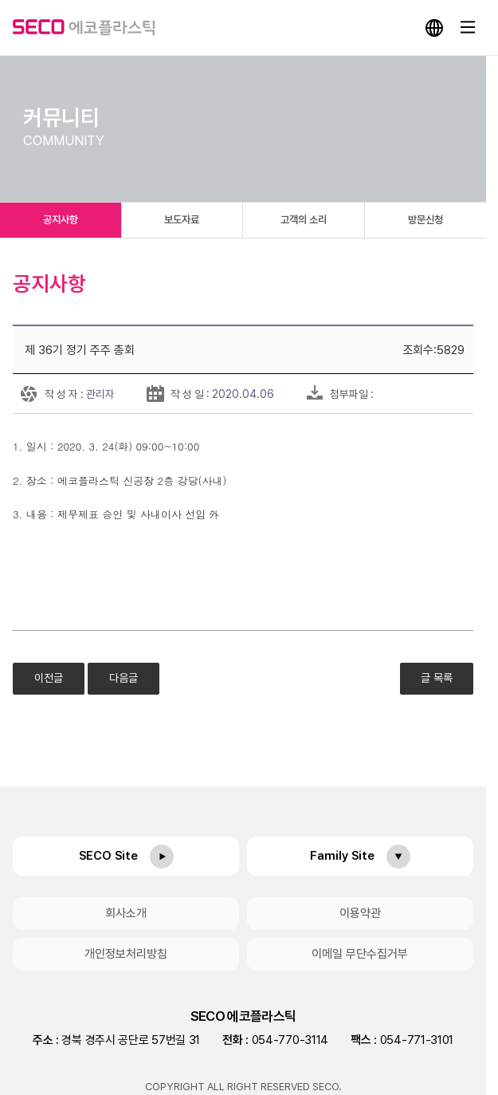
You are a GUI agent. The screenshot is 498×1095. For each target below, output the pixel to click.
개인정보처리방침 (125, 954)
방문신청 (425, 220)
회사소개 (126, 913)
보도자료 (181, 220)
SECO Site (108, 856)
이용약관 (360, 913)
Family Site (342, 856)
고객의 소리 (303, 220)
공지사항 (60, 220)
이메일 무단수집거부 (360, 954)
